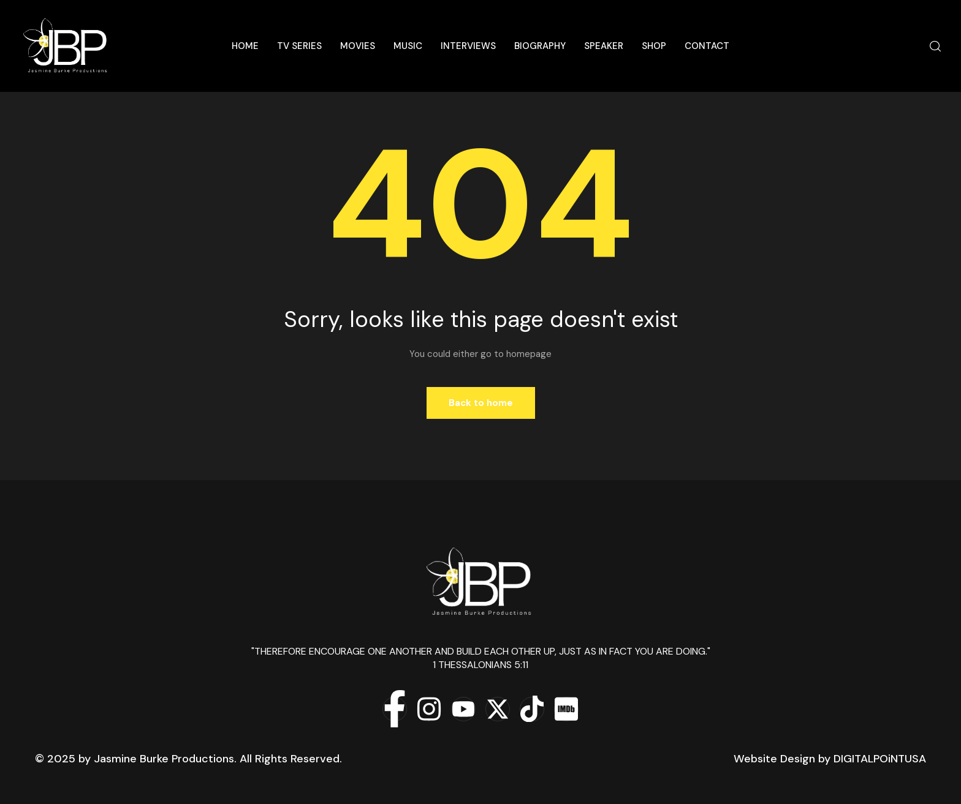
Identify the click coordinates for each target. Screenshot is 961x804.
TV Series (299, 46)
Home (245, 46)
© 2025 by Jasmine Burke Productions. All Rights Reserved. (188, 758)
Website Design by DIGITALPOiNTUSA (830, 758)
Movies (357, 46)
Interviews (468, 46)
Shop (654, 46)
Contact (707, 46)
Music (407, 46)
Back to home (481, 403)
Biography (540, 46)
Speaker (603, 46)
